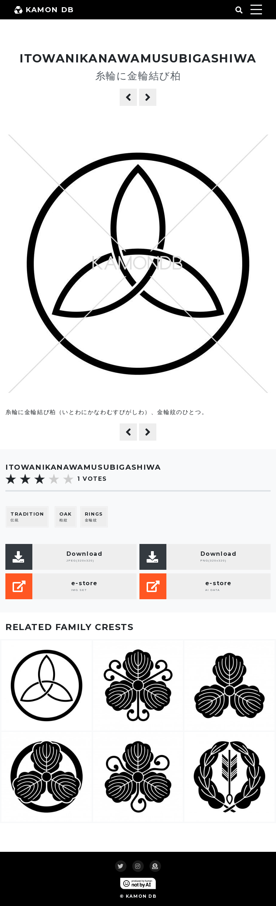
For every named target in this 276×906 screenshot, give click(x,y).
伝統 (27, 517)
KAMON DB (44, 9)
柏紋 (65, 517)
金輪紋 (94, 517)
